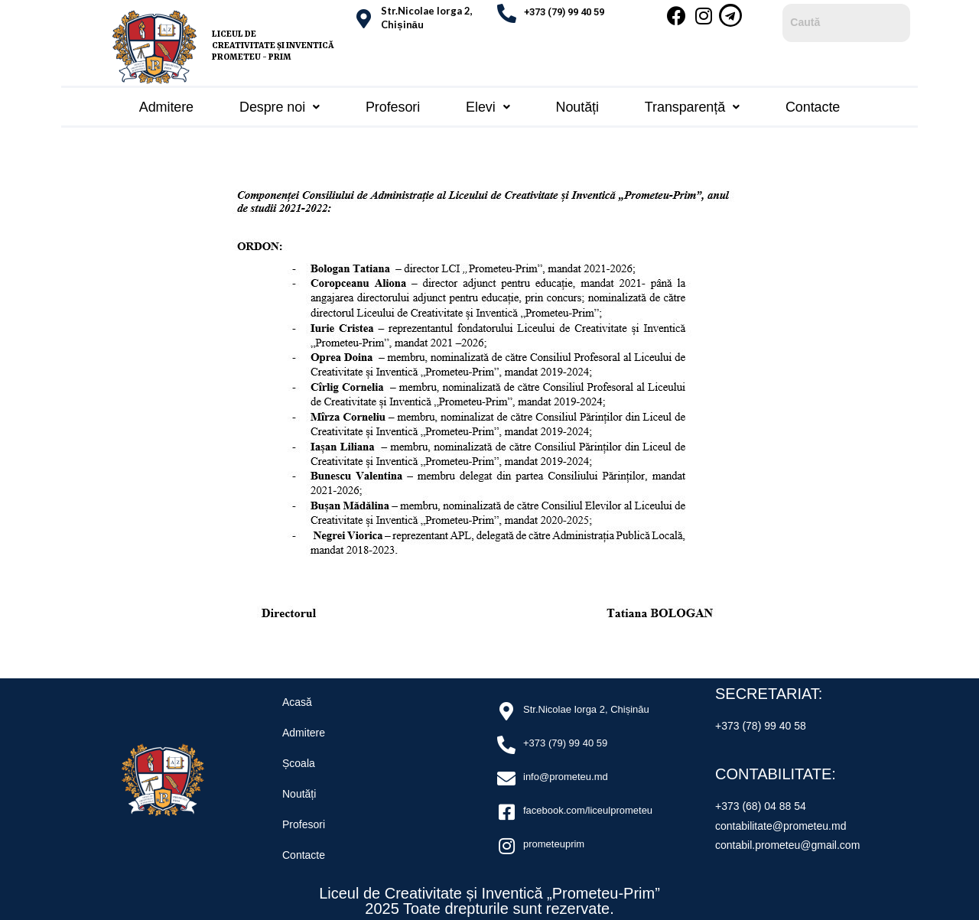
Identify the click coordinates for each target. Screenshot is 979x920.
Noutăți (577, 104)
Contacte (812, 104)
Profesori (393, 104)
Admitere (166, 104)
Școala (298, 759)
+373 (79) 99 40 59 (564, 12)
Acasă (297, 697)
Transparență (692, 104)
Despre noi (279, 104)
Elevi (487, 104)
